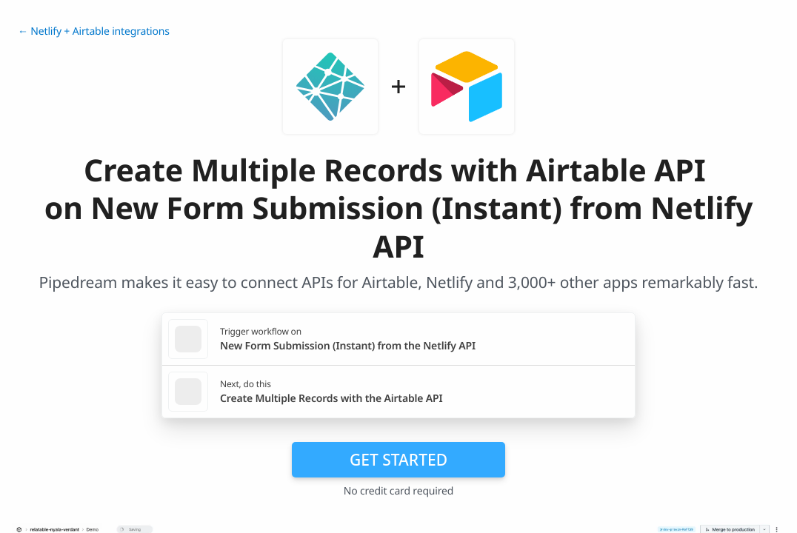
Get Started (398, 459)
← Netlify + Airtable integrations (94, 31)
